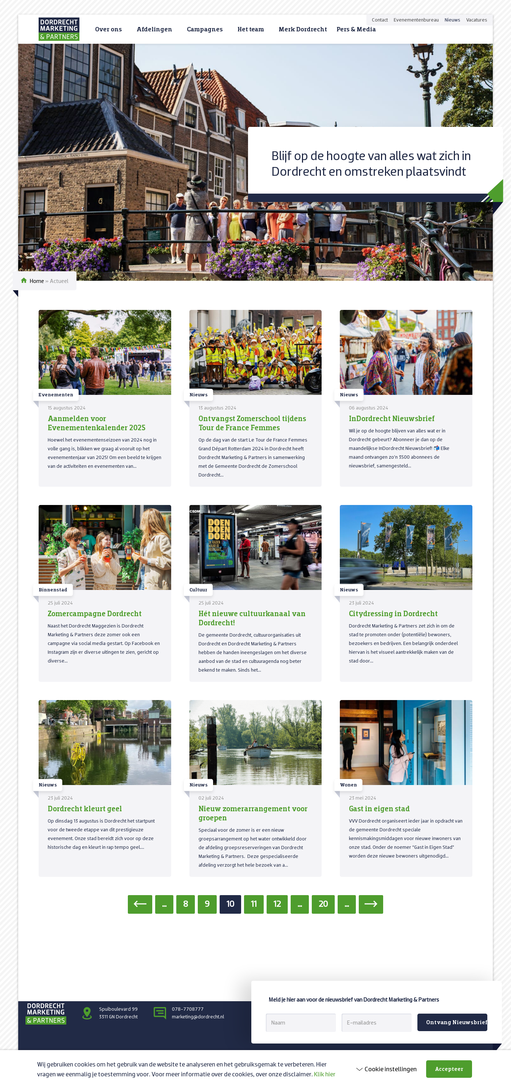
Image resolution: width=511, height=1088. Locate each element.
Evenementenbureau (416, 19)
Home (37, 280)
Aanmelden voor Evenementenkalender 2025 (96, 422)
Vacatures (476, 19)
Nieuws (452, 19)
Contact (380, 19)
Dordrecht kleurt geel (85, 808)
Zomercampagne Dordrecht (95, 613)
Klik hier (324, 1074)
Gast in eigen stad (379, 808)
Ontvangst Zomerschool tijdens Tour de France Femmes (252, 422)
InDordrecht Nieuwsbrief (392, 418)
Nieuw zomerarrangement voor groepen (253, 813)
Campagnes (205, 29)
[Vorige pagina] (140, 904)
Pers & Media (356, 29)
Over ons (108, 29)
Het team (250, 29)
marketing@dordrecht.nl (198, 1016)
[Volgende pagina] (371, 904)
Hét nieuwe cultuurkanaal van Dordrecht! (252, 618)
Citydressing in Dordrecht (393, 613)
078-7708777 (188, 1009)
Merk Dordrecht (303, 29)
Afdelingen (154, 29)
